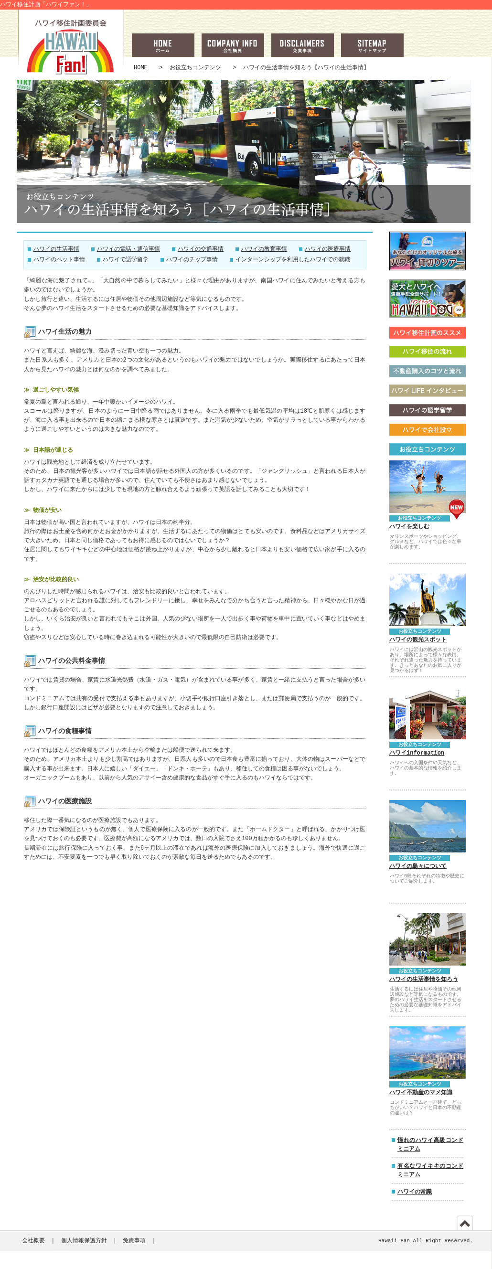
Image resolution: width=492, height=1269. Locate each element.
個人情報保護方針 (84, 1241)
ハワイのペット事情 (59, 260)
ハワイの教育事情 (264, 249)
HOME (141, 68)
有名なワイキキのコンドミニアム (430, 1170)
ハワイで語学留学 (126, 260)
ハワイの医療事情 (328, 249)
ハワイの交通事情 (201, 249)
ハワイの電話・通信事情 (128, 249)
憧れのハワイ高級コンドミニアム (430, 1144)
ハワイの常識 (414, 1192)
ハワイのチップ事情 (192, 260)
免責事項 (134, 1241)
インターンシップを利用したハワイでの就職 (292, 260)
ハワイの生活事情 (56, 249)
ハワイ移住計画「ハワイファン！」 (46, 4)
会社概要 (33, 1241)
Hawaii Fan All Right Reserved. (425, 1241)
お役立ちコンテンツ (195, 68)
